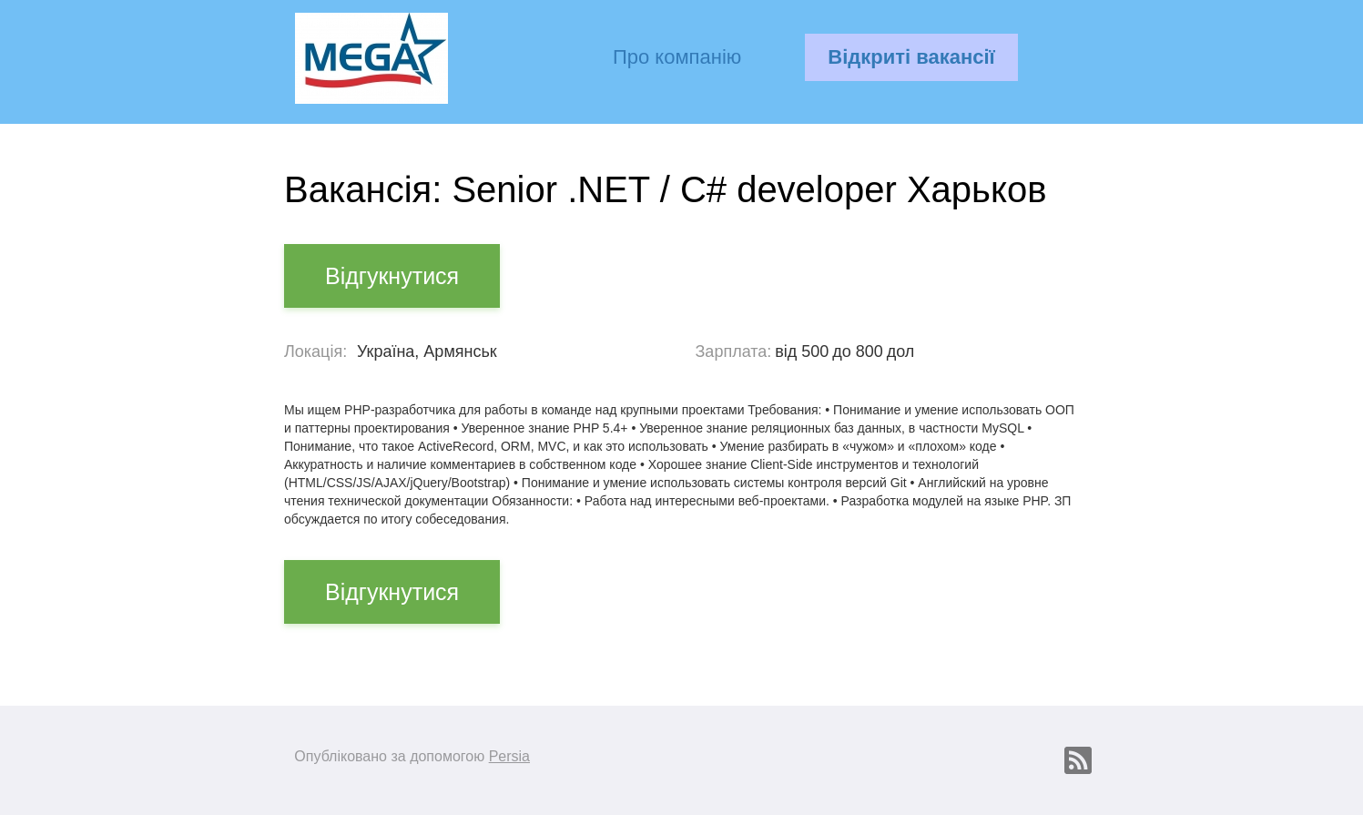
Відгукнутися (392, 276)
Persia (509, 756)
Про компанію (677, 57)
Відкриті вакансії (911, 57)
